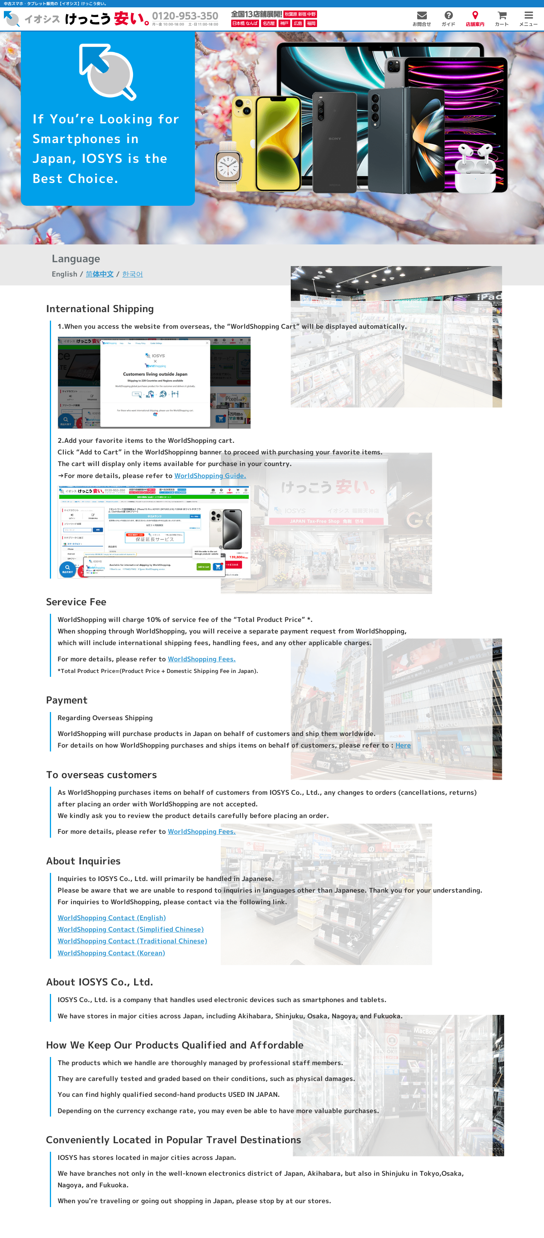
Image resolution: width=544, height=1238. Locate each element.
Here (403, 745)
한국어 (132, 274)
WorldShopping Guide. (210, 475)
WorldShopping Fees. (202, 658)
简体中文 (99, 274)
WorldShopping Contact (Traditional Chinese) (132, 941)
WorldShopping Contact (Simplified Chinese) (131, 929)
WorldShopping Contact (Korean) (111, 952)
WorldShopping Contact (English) (112, 917)
